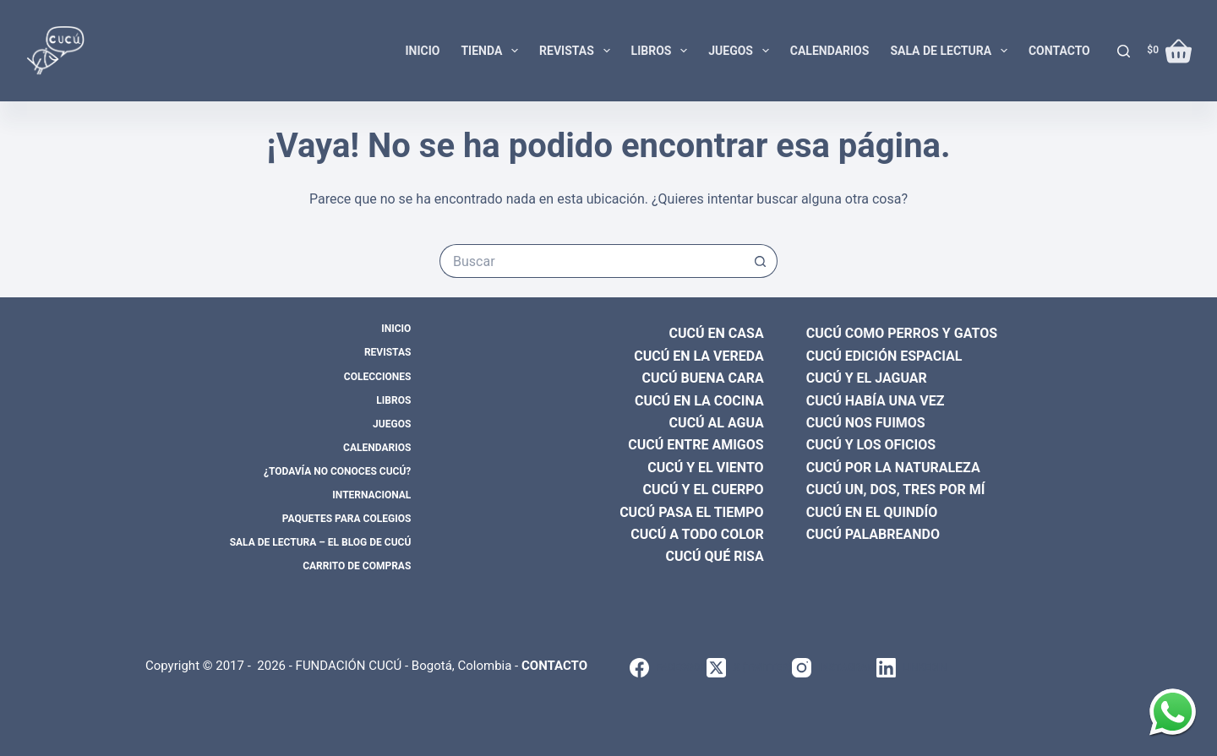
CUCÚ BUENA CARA (703, 378)
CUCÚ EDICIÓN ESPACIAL (884, 356)
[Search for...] (591, 261)
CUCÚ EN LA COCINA (699, 401)
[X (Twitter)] (749, 667)
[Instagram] (834, 667)
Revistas (577, 51)
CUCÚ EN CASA (716, 333)
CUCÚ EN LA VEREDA (699, 356)
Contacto (1059, 50)
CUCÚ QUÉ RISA (715, 556)
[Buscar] (1123, 51)
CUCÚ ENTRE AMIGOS (695, 445)
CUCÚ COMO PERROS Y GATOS (901, 333)
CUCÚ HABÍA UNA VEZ (875, 401)
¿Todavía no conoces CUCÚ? (337, 471)
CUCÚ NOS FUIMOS (865, 423)
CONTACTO (554, 665)
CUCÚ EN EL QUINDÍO (872, 512)
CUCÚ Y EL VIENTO (705, 468)
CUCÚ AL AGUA (716, 423)
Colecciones (377, 377)
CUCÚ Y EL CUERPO (703, 489)
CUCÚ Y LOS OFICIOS (871, 445)
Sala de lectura (952, 51)
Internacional (371, 495)
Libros (663, 51)
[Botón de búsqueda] (761, 261)
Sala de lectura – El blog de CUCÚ (321, 542)
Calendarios (830, 50)
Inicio (422, 50)
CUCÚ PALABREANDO (873, 534)
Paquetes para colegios (347, 519)
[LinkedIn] (911, 667)
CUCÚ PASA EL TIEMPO (691, 512)
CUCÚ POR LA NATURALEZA (893, 468)
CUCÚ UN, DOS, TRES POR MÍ (895, 489)
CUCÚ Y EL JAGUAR (866, 378)
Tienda (493, 51)
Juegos (742, 51)
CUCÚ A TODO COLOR (696, 534)
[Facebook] (668, 667)
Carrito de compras (357, 566)
